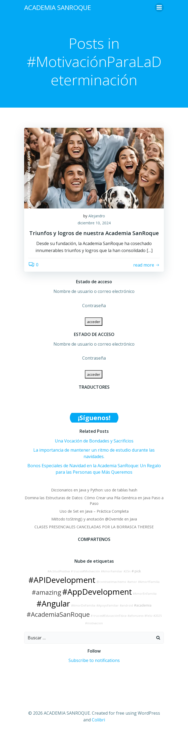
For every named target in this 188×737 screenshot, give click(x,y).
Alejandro (96, 215)
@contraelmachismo (111, 582)
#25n (127, 571)
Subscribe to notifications (94, 660)
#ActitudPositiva (59, 571)
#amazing (46, 592)
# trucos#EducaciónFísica (108, 616)
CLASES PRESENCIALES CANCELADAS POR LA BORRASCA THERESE (94, 526)
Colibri (98, 720)
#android (126, 605)
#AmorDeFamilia (83, 605)
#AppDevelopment (97, 591)
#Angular (53, 603)
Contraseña (94, 306)
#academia (142, 605)
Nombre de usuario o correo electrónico (94, 291)
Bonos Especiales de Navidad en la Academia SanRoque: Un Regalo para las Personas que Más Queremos (94, 469)
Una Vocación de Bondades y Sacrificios (94, 441)
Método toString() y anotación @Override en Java (94, 519)
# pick (136, 571)
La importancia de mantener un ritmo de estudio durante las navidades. (94, 453)
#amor (132, 582)
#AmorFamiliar (111, 571)
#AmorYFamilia (149, 582)
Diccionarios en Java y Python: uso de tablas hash (94, 489)
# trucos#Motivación (85, 571)
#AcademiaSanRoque (58, 614)
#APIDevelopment (61, 580)
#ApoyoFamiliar (107, 605)
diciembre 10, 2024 (94, 222)
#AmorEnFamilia (145, 594)
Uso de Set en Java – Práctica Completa (94, 511)
